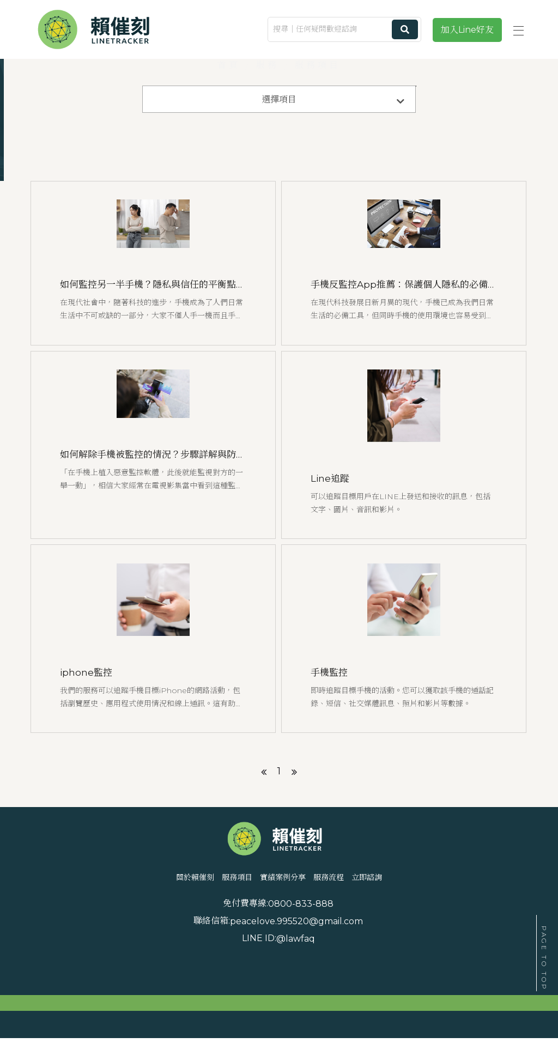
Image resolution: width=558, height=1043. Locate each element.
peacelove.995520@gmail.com (422, 953)
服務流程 (362, 923)
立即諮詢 (431, 923)
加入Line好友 (467, 30)
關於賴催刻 (131, 923)
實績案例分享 (283, 923)
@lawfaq (170, 970)
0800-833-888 (176, 953)
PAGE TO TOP (544, 958)
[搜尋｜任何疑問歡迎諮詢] (344, 29)
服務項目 (205, 923)
